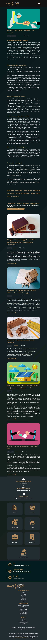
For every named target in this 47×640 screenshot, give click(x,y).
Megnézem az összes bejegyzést (16, 208)
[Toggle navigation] (39, 3)
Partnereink (23, 620)
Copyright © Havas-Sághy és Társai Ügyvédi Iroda (23, 627)
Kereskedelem (10, 451)
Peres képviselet (23, 557)
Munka (9, 35)
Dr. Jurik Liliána (23, 615)
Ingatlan (9, 296)
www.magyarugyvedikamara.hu (21, 637)
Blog (23, 619)
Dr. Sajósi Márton (23, 613)
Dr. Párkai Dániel (23, 609)
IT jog (32, 527)
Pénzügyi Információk (23, 622)
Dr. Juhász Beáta (23, 612)
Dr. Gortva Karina (23, 610)
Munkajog (14, 542)
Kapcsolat (23, 623)
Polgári (14, 35)
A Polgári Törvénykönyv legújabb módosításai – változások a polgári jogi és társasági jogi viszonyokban (22, 242)
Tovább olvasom (11, 263)
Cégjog (15, 512)
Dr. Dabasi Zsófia (23, 608)
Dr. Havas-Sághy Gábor (23, 605)
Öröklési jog (32, 542)
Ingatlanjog (15, 527)
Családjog (32, 512)
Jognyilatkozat (23, 629)
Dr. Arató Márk (23, 606)
